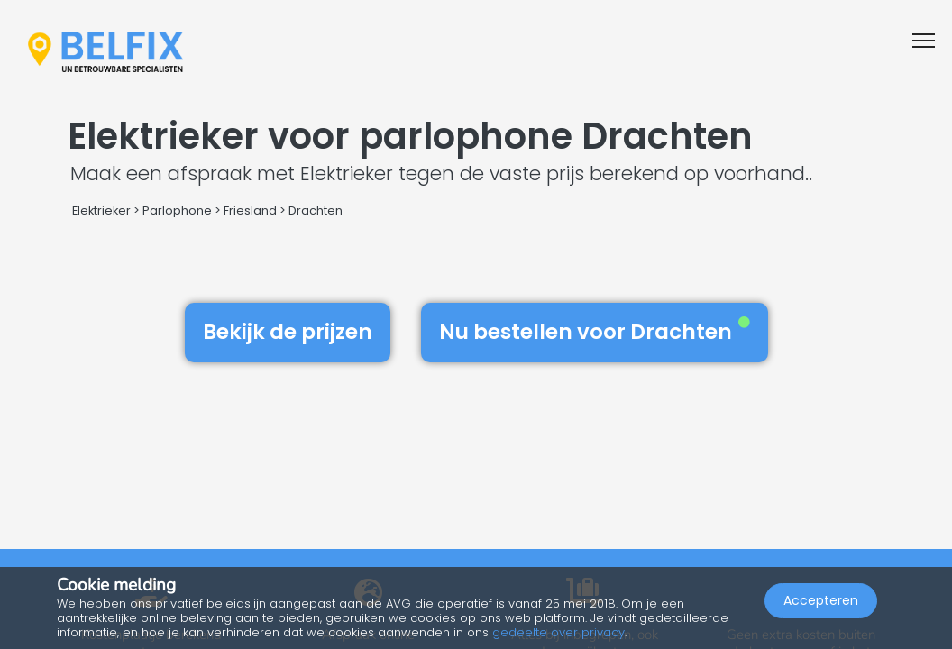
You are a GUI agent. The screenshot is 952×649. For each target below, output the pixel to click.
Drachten (315, 210)
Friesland (250, 210)
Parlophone (177, 210)
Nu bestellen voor (594, 331)
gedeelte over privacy (558, 632)
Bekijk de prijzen (287, 331)
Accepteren (820, 600)
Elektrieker (101, 210)
